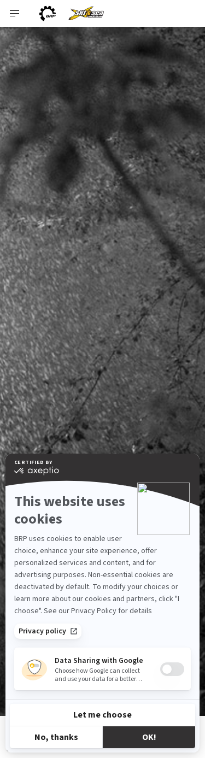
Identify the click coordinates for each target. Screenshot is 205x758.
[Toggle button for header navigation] (15, 13)
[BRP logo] (48, 13)
